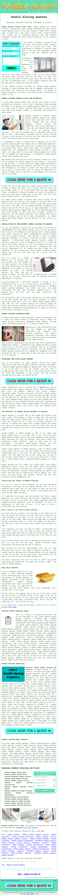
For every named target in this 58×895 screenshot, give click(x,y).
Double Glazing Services (22, 836)
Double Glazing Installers (28, 842)
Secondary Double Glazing (45, 840)
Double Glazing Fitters (45, 836)
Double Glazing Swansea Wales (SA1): (17, 27)
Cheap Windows (14, 834)
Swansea (42, 387)
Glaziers (45, 842)
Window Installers (19, 847)
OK (37, 894)
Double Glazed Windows (39, 838)
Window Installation (35, 845)
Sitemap (3, 880)
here (21, 764)
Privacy (55, 880)
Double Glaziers (8, 855)
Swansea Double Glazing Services (21, 768)
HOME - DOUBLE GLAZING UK (29, 874)
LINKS (34, 12)
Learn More (30, 894)
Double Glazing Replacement (22, 840)
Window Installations (41, 849)
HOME (29, 12)
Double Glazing (8, 842)
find (7, 743)
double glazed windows (46, 44)
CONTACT (45, 12)
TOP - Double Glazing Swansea (13, 865)
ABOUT (39, 12)
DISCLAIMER (52, 12)
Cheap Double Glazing (22, 849)
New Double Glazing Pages (12, 880)
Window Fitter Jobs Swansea (27, 827)
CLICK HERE (12, 607)
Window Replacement (39, 847)
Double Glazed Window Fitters (35, 834)
